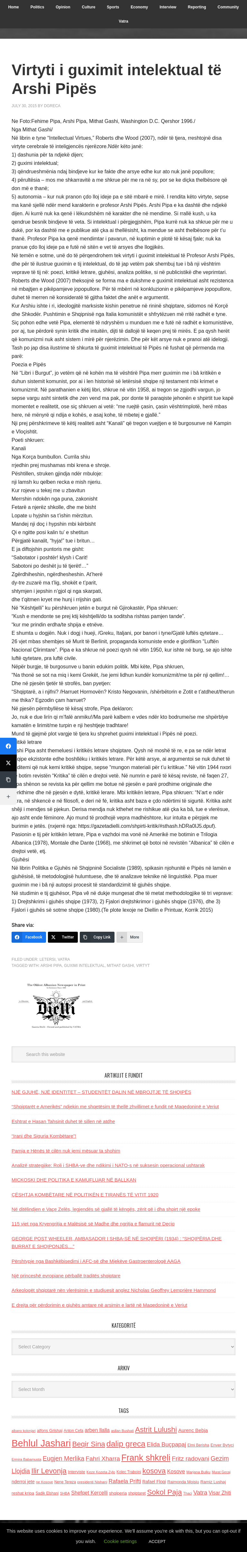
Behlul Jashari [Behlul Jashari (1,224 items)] (41, 1443)
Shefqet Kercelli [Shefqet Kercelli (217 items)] (89, 1493)
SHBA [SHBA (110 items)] (65, 1493)
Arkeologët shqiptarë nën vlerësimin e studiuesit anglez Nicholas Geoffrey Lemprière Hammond (114, 1290)
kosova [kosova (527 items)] (154, 1470)
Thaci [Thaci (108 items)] (187, 1493)
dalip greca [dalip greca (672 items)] (125, 1443)
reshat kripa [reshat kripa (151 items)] (23, 1493)
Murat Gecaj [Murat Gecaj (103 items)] (221, 1472)
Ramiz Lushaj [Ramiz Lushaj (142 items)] (213, 1481)
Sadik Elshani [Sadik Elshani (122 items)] (47, 1493)
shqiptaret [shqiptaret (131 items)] (137, 1493)
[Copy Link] (97, 937)
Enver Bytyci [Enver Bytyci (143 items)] (222, 1445)
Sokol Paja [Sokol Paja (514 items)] (164, 1492)
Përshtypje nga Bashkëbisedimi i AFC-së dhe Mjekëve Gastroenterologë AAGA (96, 1261)
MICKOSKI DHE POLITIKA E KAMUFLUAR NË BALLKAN (74, 1179)
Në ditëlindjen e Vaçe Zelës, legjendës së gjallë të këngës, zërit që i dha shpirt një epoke (106, 1209)
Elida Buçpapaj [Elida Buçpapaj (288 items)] (166, 1444)
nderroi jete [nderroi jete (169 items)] (23, 1481)
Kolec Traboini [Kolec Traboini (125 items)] (128, 1472)
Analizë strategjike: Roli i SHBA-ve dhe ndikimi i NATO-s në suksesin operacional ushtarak (108, 1165)
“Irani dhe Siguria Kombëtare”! (44, 1136)
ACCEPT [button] (157, 1541)
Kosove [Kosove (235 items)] (176, 1471)
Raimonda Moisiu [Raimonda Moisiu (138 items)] (183, 1481)
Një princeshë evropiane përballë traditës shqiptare (66, 1275)
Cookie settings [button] (120, 1541)
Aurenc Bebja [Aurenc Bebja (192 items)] (193, 1430)
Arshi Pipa (51, 965)
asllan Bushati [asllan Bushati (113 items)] (122, 1431)
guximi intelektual (84, 965)
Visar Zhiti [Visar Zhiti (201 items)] (220, 1493)
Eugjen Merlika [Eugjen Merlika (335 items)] (63, 1458)
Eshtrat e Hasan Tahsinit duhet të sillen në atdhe (63, 1121)
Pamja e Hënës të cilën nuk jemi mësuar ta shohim (66, 1150)
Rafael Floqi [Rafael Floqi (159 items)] (154, 1481)
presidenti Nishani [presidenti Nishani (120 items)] (92, 1482)
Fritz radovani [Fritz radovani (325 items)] (190, 1458)
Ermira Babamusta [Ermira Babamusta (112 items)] (26, 1459)
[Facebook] (29, 937)
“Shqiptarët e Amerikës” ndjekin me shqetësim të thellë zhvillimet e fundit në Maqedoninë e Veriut (115, 1106)
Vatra (64, 959)
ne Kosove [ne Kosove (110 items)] (44, 1482)
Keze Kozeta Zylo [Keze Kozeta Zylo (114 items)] (101, 1472)
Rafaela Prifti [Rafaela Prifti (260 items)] (124, 1481)
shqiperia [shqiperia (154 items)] (118, 1493)
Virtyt (143, 965)
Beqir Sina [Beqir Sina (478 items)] (88, 1444)
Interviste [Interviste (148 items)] (76, 1471)
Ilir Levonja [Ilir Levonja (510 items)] (49, 1470)
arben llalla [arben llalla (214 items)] (97, 1430)
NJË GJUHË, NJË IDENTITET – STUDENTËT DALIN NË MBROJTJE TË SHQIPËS (101, 1092)
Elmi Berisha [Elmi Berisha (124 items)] (198, 1445)
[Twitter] (63, 937)
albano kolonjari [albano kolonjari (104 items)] (24, 1431)
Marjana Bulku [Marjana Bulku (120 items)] (199, 1472)
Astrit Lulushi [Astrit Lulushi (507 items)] (156, 1429)
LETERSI (48, 959)
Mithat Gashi (120, 965)
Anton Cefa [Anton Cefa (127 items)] (73, 1430)
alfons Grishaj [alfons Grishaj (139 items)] (49, 1430)
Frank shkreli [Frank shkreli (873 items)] (145, 1458)
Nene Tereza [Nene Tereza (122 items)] (65, 1482)
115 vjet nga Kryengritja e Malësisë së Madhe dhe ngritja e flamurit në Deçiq (93, 1223)
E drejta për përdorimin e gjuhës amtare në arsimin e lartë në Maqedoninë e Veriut (99, 1305)
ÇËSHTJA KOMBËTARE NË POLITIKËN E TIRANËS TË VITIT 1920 (85, 1194)
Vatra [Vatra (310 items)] (200, 1492)
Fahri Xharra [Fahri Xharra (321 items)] (103, 1458)
